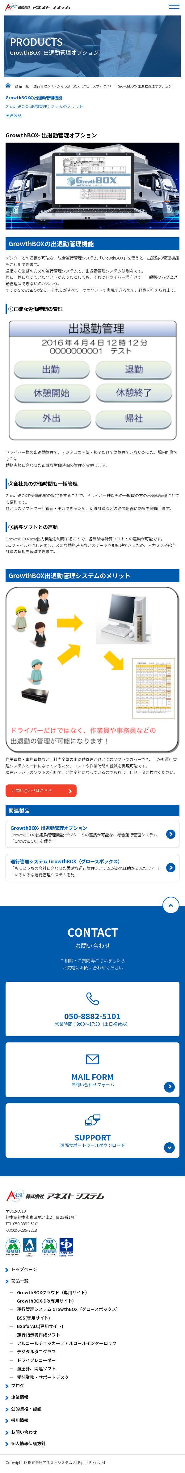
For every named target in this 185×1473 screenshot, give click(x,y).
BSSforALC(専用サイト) (40, 1326)
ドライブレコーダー (36, 1360)
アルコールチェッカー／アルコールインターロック (66, 1343)
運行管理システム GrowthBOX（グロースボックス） (73, 86)
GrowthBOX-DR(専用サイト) (45, 1301)
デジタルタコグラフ (36, 1351)
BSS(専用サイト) (33, 1318)
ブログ (17, 1385)
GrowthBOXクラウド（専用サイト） (53, 1292)
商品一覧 (22, 86)
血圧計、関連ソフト (36, 1368)
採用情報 (19, 1420)
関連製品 (14, 115)
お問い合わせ (24, 1432)
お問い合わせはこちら (32, 790)
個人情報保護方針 (28, 1443)
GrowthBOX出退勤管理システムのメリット (44, 106)
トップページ (24, 1269)
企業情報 (19, 1397)
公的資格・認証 (26, 1409)
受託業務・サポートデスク (43, 1377)
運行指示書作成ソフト (38, 1335)
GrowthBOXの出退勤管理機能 (34, 98)
